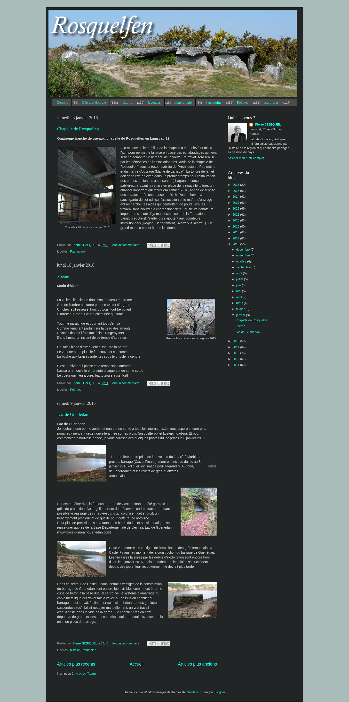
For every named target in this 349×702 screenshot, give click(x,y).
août (239, 273)
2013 (236, 353)
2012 (236, 359)
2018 (236, 232)
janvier (241, 315)
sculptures (271, 102)
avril (239, 297)
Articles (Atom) (86, 673)
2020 (236, 220)
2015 (236, 341)
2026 (236, 184)
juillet (240, 279)
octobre (241, 261)
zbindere (192, 692)
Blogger (220, 692)
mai (239, 291)
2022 (236, 208)
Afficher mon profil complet (246, 158)
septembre (244, 267)
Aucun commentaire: (126, 245)
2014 (236, 347)
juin (239, 285)
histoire (126, 102)
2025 (236, 191)
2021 (236, 214)
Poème (63, 276)
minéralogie (183, 102)
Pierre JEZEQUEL (267, 124)
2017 (236, 238)
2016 (236, 244)
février (241, 309)
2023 (236, 202)
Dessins (62, 102)
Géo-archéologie (94, 102)
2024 (236, 196)
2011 (236, 365)
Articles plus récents (76, 664)
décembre (243, 249)
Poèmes (242, 102)
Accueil (136, 664)
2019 (236, 226)
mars (240, 303)
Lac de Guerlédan (72, 414)
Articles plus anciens (197, 664)
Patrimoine (214, 102)
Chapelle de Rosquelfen (78, 129)
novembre (243, 255)
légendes (154, 102)
